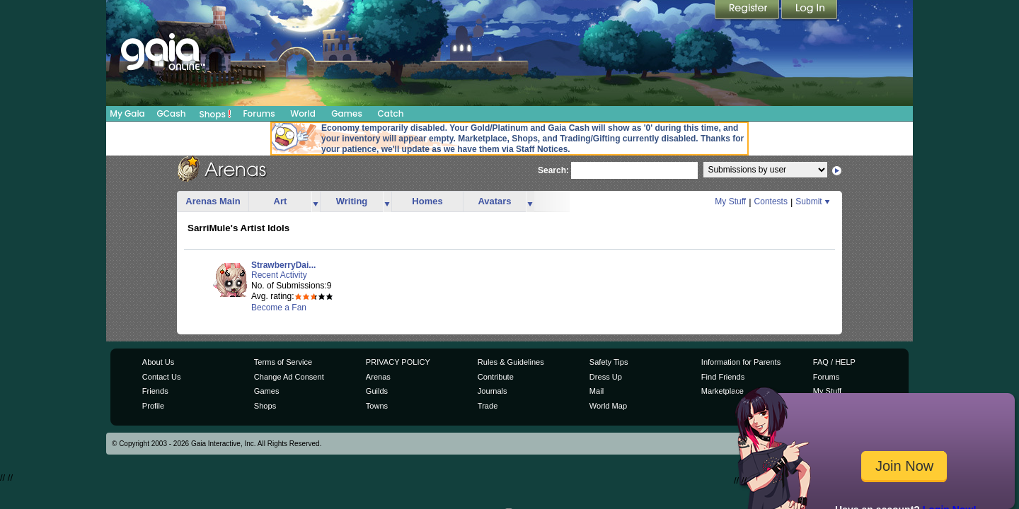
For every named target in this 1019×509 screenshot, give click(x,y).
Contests (771, 201)
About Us (158, 362)
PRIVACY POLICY (398, 362)
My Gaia (127, 113)
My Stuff (730, 201)
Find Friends (722, 377)
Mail (596, 391)
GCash (171, 113)
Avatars (494, 201)
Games (346, 113)
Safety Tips (608, 362)
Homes (427, 201)
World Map (608, 406)
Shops (215, 114)
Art (280, 201)
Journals (492, 391)
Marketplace (722, 391)
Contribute (496, 377)
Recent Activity (279, 275)
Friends (155, 391)
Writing (352, 201)
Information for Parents (741, 362)
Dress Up (605, 377)
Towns (377, 406)
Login (809, 10)
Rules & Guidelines (511, 362)
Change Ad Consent (289, 377)
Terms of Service (283, 362)
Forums (259, 113)
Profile (153, 406)
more (315, 202)
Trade (487, 406)
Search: (553, 171)
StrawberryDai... (283, 265)
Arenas (378, 377)
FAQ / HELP (834, 362)
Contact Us (161, 377)
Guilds (377, 391)
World (303, 113)
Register (748, 10)
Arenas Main (212, 201)
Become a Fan (278, 307)
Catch (391, 113)
